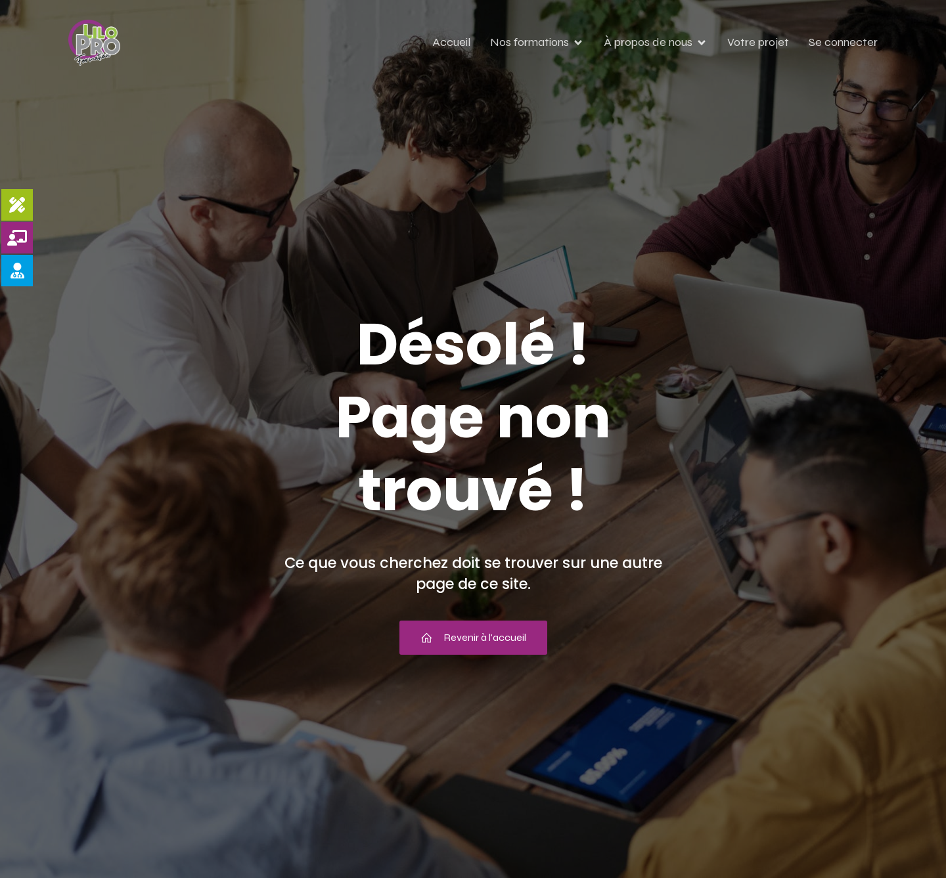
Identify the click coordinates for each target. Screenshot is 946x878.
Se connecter (843, 42)
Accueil (451, 42)
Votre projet (758, 42)
